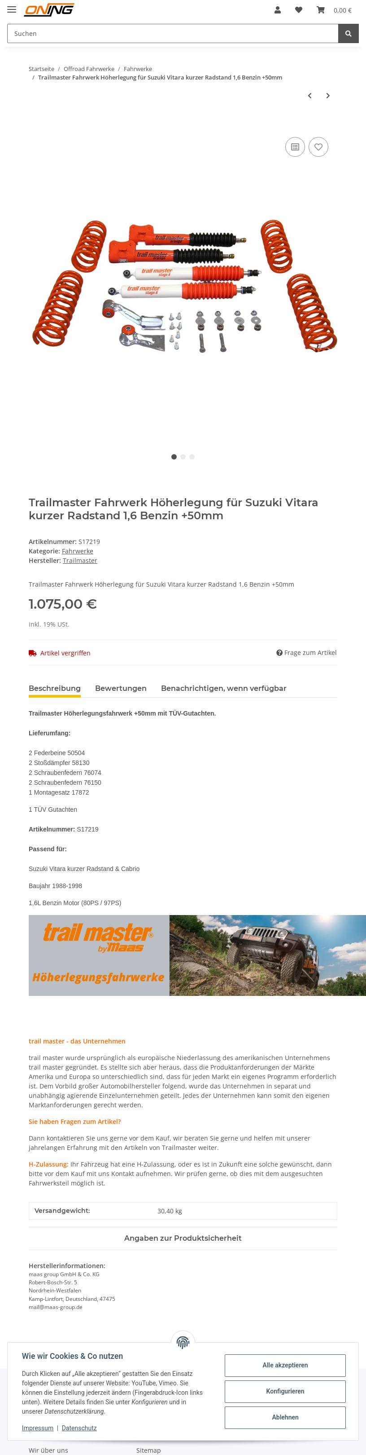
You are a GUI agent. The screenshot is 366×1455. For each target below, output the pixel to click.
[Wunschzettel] (298, 10)
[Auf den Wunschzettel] (318, 147)
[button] (277, 10)
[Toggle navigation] (11, 5)
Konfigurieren (285, 1391)
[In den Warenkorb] (36, 125)
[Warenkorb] (334, 10)
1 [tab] (174, 457)
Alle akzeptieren (285, 1365)
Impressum (37, 1428)
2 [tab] (183, 457)
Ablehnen (285, 1417)
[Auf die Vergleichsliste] (295, 147)
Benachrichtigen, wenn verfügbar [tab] (224, 688)
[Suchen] (173, 33)
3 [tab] (192, 457)
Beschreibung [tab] (55, 688)
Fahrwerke (77, 551)
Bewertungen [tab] (121, 688)
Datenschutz (79, 1428)
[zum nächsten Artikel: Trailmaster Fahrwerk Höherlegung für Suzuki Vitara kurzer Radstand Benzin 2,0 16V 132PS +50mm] (328, 95)
